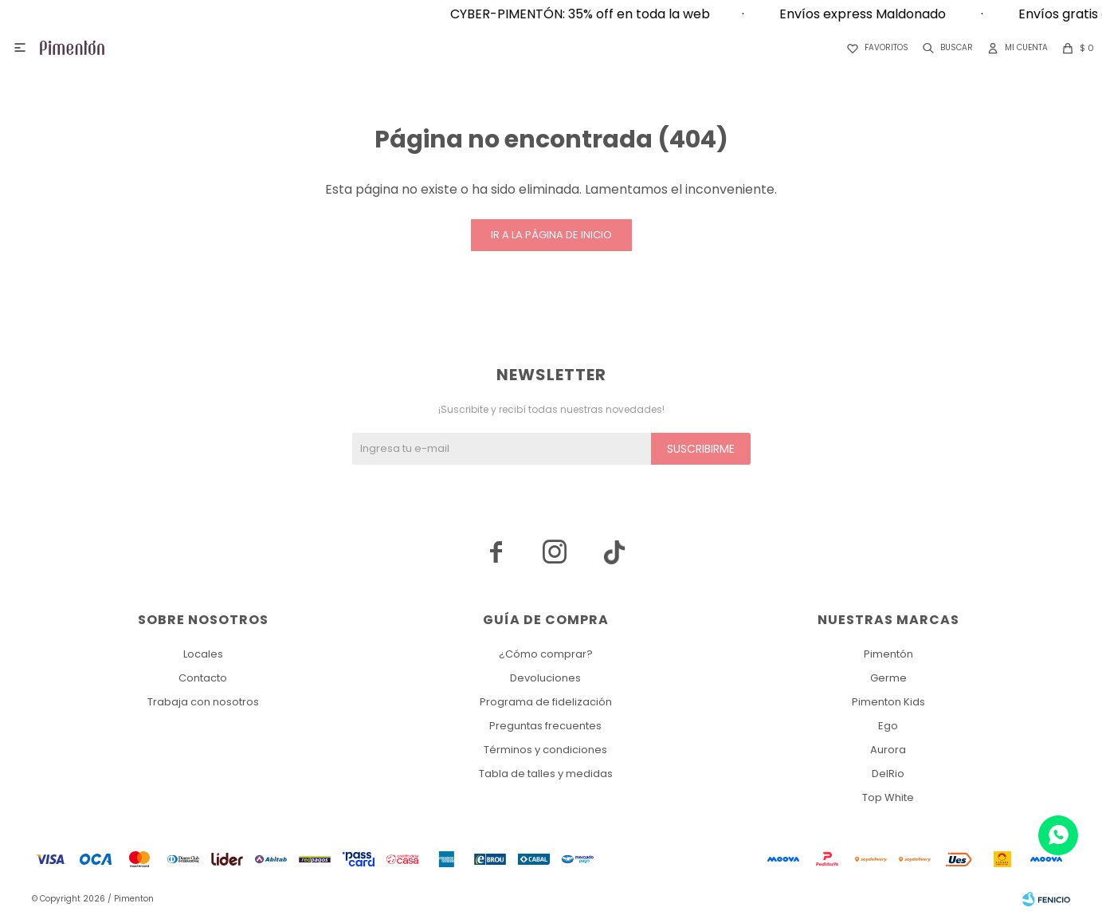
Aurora (888, 749)
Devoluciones (545, 677)
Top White (888, 797)
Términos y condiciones (545, 749)
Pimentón (888, 654)
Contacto (202, 677)
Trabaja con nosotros (203, 701)
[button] (944, 48)
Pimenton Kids (888, 701)
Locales (203, 654)
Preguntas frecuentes (545, 725)
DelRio (888, 773)
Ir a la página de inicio (551, 234)
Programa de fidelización (546, 701)
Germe (888, 677)
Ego (888, 725)
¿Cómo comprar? (546, 654)
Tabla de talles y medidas (546, 773)
